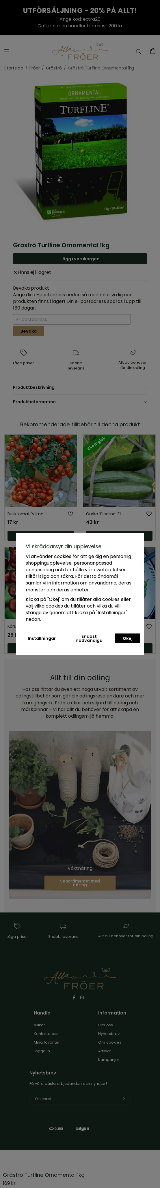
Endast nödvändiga (89, 638)
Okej (128, 638)
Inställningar (42, 638)
